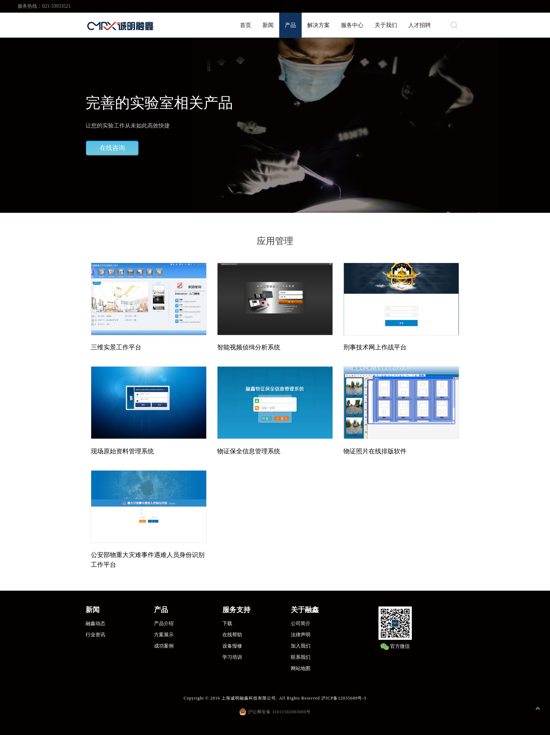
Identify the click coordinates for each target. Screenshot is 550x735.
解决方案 (318, 25)
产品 (290, 25)
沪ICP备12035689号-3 (344, 698)
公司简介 (300, 623)
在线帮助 (232, 634)
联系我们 (300, 657)
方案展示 (164, 634)
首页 (245, 25)
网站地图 (300, 668)
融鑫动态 (95, 623)
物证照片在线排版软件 (375, 451)
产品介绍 (164, 623)
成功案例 (164, 646)
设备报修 (232, 646)
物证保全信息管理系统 (248, 451)
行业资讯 (95, 634)
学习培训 (232, 657)
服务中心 (352, 25)
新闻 (268, 25)
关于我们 (386, 25)
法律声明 (300, 634)
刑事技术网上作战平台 (375, 347)
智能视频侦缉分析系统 (248, 347)
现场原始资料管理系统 (122, 451)
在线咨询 (112, 147)
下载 (227, 623)
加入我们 (300, 646)
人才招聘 (419, 25)
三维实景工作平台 (116, 347)
